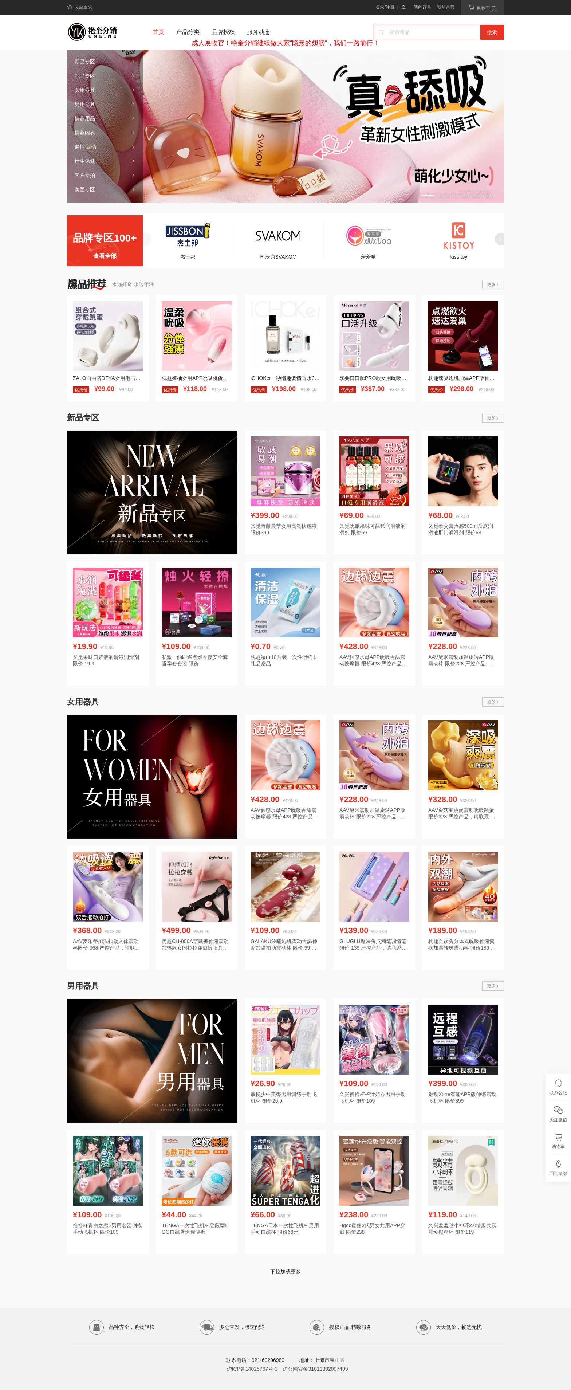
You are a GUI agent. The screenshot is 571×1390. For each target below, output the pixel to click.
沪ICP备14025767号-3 (252, 1369)
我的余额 (445, 7)
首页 (158, 32)
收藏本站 (79, 7)
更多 (493, 284)
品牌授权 (223, 32)
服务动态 (258, 32)
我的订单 (422, 7)
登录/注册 (385, 7)
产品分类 (188, 32)
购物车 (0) (482, 7)
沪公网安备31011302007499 (315, 1369)
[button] (428, 195)
